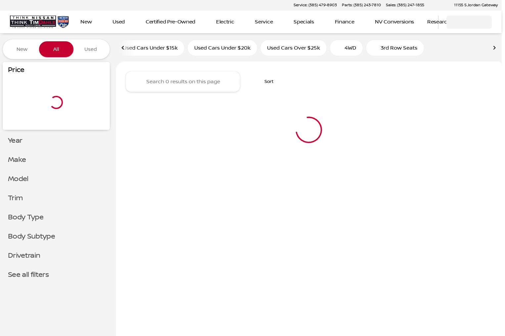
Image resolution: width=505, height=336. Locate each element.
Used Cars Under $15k (150, 49)
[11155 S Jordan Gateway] (473, 5)
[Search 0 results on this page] (183, 83)
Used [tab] (90, 49)
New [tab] (22, 49)
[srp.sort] (265, 83)
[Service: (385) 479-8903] (315, 5)
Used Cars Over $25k (293, 49)
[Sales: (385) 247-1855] (405, 5)
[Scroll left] (123, 49)
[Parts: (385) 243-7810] (361, 5)
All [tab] (56, 49)
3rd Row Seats (395, 49)
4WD (346, 49)
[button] (439, 5)
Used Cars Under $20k (222, 49)
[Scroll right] (494, 49)
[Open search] (425, 22)
